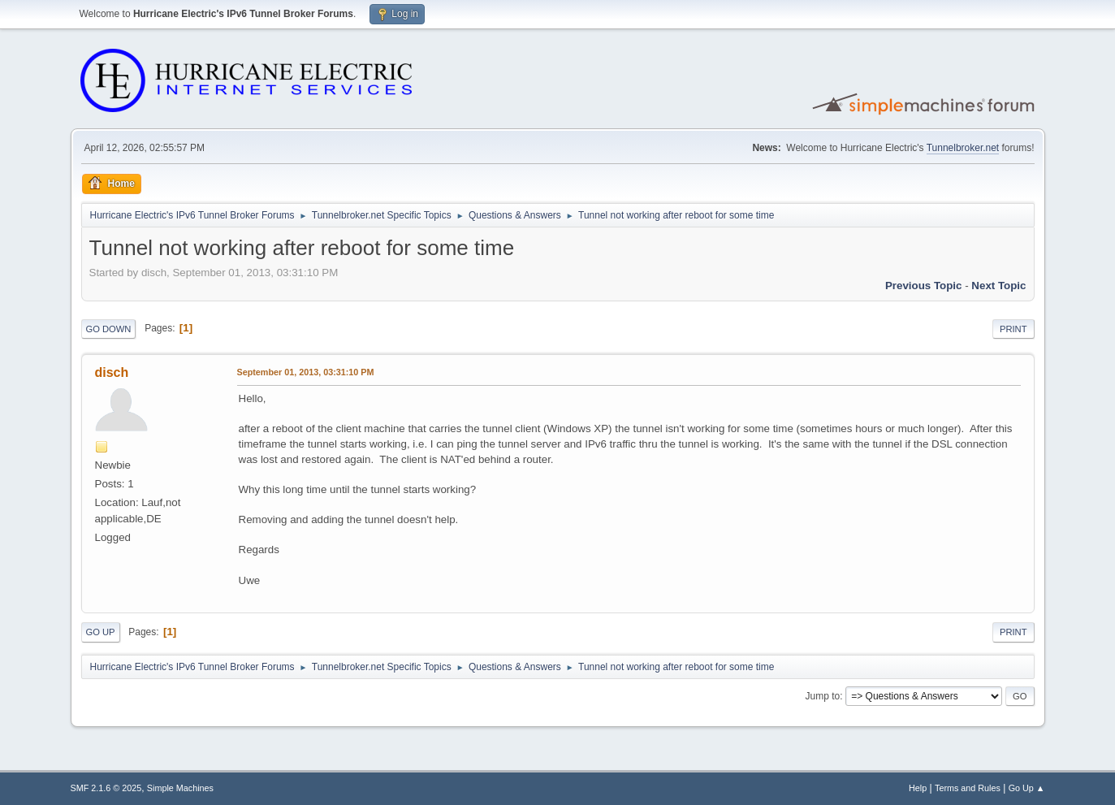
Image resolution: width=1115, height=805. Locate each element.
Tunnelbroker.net (963, 148)
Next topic (998, 285)
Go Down (109, 329)
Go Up (100, 632)
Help (918, 788)
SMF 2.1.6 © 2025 (106, 788)
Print (1013, 329)
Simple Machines (180, 788)
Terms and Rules (967, 788)
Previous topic (923, 285)
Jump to (823, 696)
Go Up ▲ (1027, 788)
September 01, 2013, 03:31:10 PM (305, 372)
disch (112, 372)
